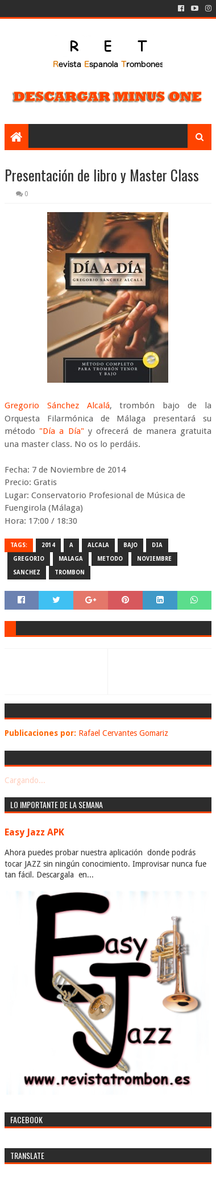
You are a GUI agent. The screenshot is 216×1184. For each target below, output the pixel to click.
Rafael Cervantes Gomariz (123, 733)
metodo (110, 559)
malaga (71, 559)
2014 (48, 545)
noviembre (154, 559)
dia (157, 545)
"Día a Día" (61, 431)
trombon (70, 572)
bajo (130, 545)
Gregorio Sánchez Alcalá (57, 405)
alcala (98, 545)
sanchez (26, 572)
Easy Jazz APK (34, 832)
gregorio (28, 559)
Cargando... (25, 780)
